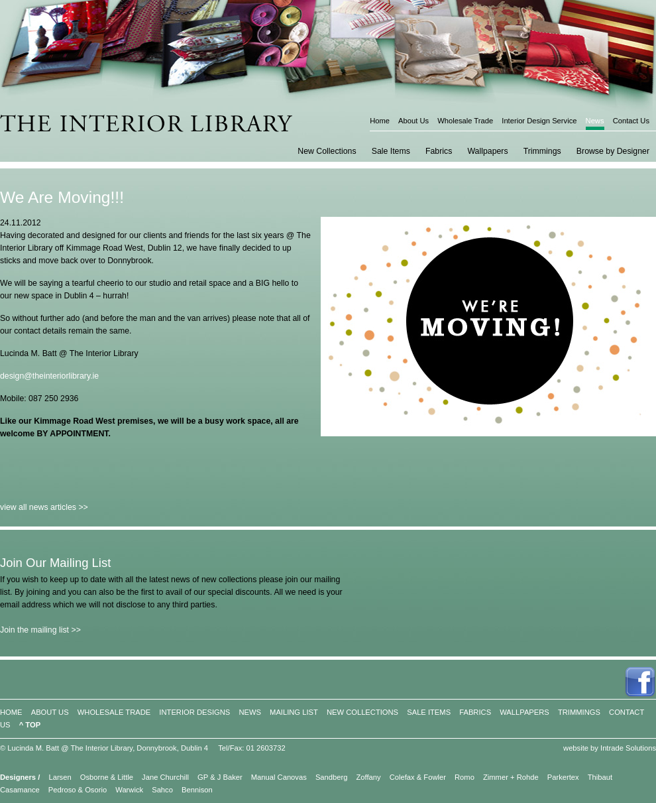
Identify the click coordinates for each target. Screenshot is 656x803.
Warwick (129, 790)
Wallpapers (487, 151)
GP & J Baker (220, 777)
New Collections (327, 151)
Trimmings (542, 151)
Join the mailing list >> (40, 630)
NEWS (250, 712)
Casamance (20, 790)
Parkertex (563, 777)
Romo (464, 777)
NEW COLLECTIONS (362, 712)
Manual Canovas (279, 777)
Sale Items (391, 151)
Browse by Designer (612, 151)
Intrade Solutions (628, 748)
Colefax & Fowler (418, 777)
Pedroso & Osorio (77, 790)
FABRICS (475, 712)
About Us (413, 121)
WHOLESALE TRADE (114, 712)
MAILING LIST (294, 712)
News (595, 121)
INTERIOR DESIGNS (194, 712)
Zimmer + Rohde (511, 777)
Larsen (59, 777)
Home (380, 121)
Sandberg (331, 777)
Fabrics (438, 151)
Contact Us (631, 121)
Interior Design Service (539, 121)
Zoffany (368, 777)
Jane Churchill (165, 777)
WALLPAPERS (524, 712)
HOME (11, 712)
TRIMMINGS (579, 712)
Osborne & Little (106, 777)
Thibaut (600, 777)
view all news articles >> (44, 507)
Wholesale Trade (465, 121)
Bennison (197, 790)
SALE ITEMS (429, 712)
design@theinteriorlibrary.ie (49, 376)
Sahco (162, 790)
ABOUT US (50, 712)
